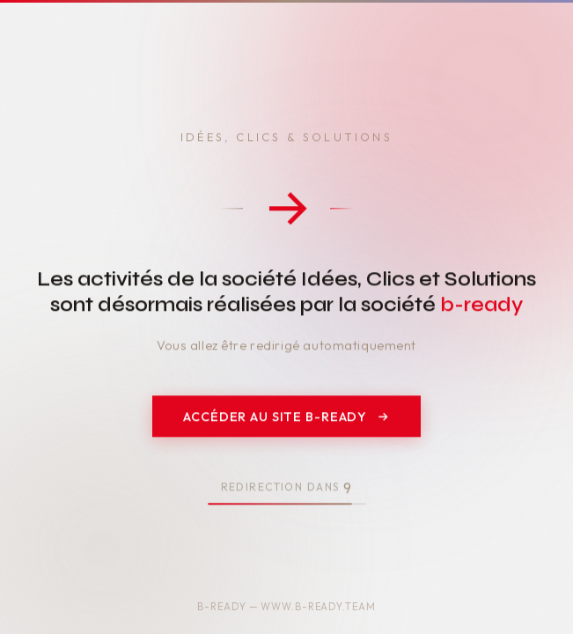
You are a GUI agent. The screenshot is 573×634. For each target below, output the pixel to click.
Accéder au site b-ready (286, 417)
